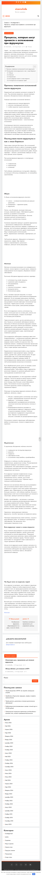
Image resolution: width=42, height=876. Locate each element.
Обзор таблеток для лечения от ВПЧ (17, 669)
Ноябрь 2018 (8, 814)
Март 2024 (8, 787)
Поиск (6, 678)
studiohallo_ (9, 47)
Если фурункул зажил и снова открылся (19, 78)
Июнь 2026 (8, 723)
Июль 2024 (8, 773)
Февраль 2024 (9, 790)
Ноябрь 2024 (8, 760)
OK (33, 874)
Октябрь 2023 (9, 804)
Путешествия (8, 854)
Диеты (7, 837)
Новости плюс (9, 847)
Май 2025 (7, 756)
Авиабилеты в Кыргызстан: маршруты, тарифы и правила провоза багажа (21, 697)
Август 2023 (8, 807)
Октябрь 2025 (9, 750)
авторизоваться (10, 645)
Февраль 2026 (9, 736)
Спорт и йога (8, 857)
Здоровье (7, 840)
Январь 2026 (8, 739)
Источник (7, 612)
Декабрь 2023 (9, 797)
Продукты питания (10, 850)
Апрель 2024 (8, 784)
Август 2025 (8, 753)
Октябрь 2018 (9, 817)
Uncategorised (9, 33)
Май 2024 (8, 780)
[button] (33, 66)
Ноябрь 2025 (8, 746)
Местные (11, 75)
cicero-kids (21, 9)
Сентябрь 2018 (9, 821)
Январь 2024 (8, 794)
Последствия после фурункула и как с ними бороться (21, 71)
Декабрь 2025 (9, 743)
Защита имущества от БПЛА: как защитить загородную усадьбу (20, 691)
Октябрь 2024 (9, 763)
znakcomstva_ (10, 671)
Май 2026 (8, 726)
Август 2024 (8, 770)
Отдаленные (12, 77)
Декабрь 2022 (9, 811)
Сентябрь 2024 (9, 767)
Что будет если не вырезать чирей (18, 80)
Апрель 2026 (8, 729)
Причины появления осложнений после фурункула (20, 69)
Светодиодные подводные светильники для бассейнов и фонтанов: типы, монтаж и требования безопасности (21, 712)
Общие (11, 73)
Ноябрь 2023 (8, 801)
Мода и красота (9, 844)
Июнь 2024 (8, 777)
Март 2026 (8, 733)
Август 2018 (8, 824)
